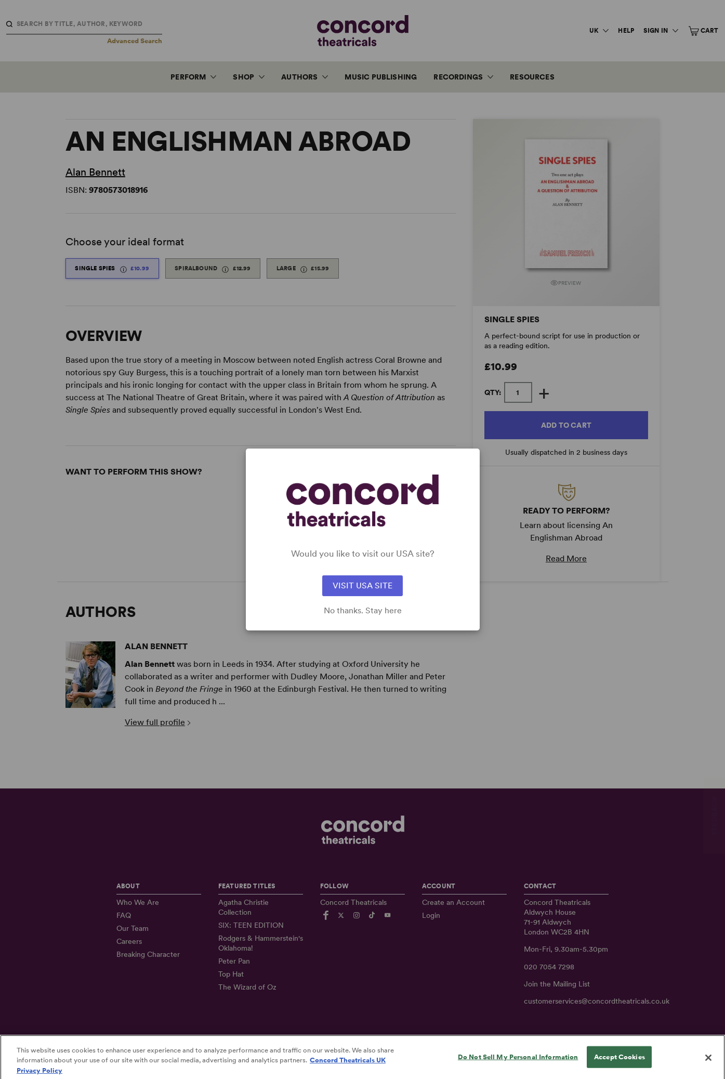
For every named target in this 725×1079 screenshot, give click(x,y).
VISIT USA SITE (362, 585)
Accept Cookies (619, 1067)
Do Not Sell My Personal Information (518, 1067)
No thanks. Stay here (363, 611)
